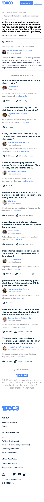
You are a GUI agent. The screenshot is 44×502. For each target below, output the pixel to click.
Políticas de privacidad (10, 441)
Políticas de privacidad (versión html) (16, 445)
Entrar (38, 3)
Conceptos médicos (9, 464)
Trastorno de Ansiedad (12, 16)
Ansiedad (26, 16)
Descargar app (26, 3)
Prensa (4, 426)
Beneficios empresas (9, 423)
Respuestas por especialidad (12, 467)
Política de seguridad (9, 452)
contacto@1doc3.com (12, 479)
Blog (3, 437)
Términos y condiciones (10, 449)
